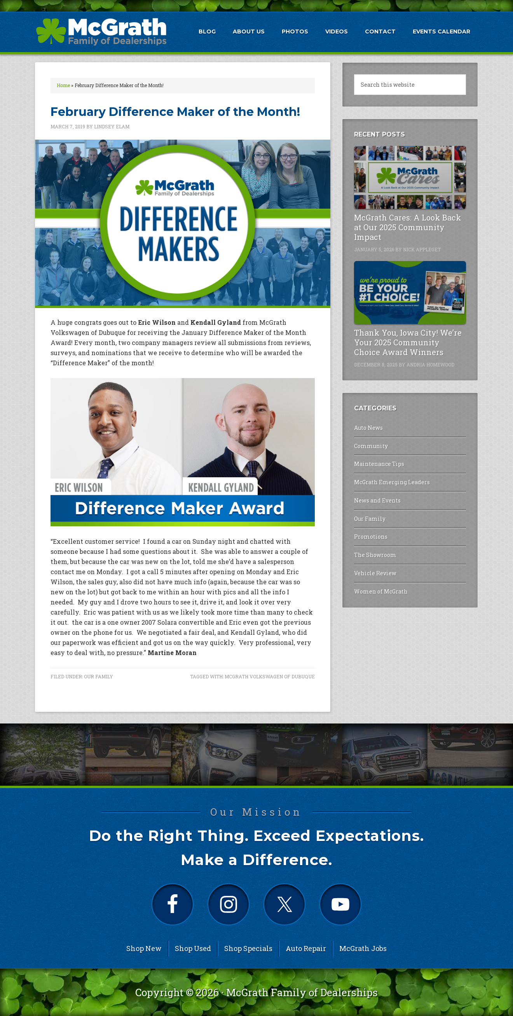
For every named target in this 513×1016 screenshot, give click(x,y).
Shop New (144, 948)
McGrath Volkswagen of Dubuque (270, 676)
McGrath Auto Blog (101, 31)
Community (371, 446)
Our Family (98, 676)
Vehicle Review (375, 573)
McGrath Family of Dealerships (302, 992)
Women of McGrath (381, 591)
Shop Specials (248, 948)
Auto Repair (306, 948)
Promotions (370, 536)
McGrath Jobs (363, 948)
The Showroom (375, 555)
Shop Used (193, 948)
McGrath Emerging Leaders (392, 482)
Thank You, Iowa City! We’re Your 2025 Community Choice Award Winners (408, 342)
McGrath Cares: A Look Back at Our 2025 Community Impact (407, 227)
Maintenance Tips (379, 464)
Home (63, 85)
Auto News (368, 427)
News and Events (377, 500)
